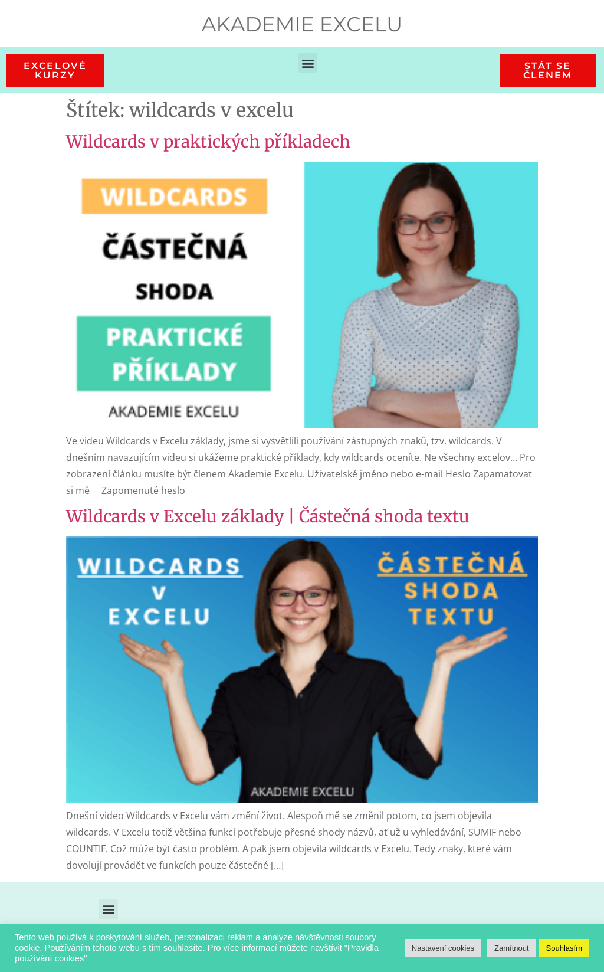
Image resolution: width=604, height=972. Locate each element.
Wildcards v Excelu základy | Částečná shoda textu (268, 516)
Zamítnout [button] (511, 948)
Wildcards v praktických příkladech (208, 141)
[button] (307, 63)
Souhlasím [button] (564, 948)
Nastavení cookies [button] (443, 948)
